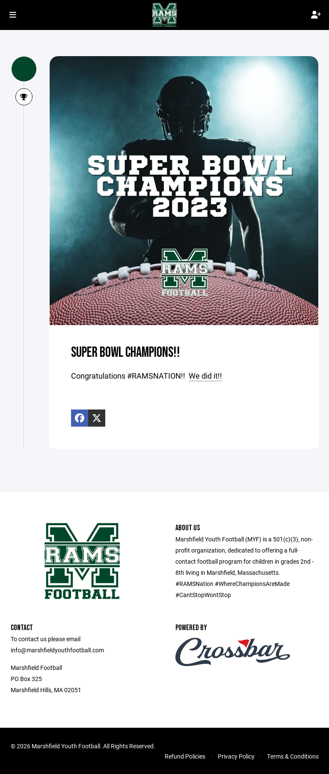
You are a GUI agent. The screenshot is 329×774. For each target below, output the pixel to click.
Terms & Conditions (293, 756)
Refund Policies (185, 756)
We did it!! (205, 376)
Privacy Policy (236, 756)
